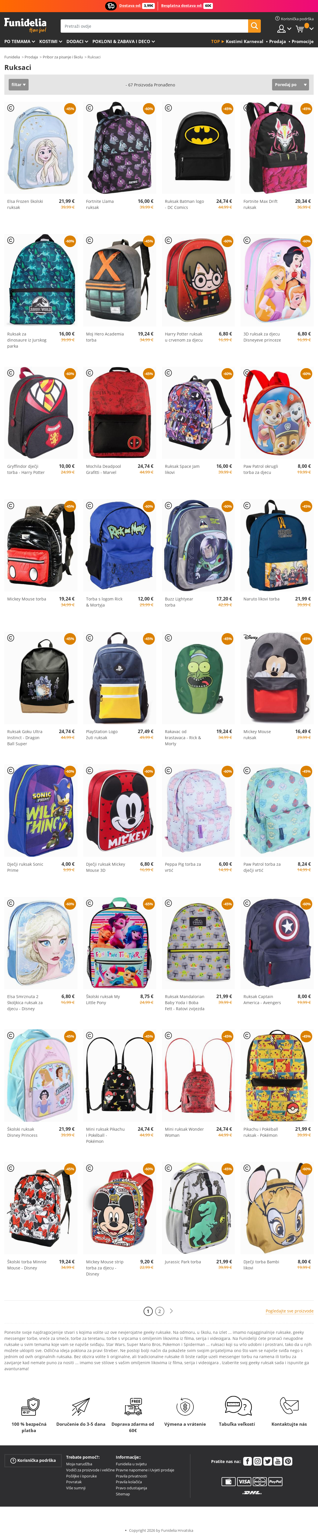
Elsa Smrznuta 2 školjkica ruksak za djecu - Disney (25, 1002)
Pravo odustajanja (131, 1487)
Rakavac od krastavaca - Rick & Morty (183, 737)
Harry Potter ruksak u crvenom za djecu (184, 337)
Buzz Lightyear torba (179, 602)
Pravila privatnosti (131, 1476)
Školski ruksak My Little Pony (103, 999)
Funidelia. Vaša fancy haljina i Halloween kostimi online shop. (25, 25)
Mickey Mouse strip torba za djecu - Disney (105, 1268)
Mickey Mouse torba (26, 599)
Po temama (17, 41)
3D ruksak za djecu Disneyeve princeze (262, 337)
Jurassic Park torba (183, 1261)
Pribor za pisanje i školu (63, 57)
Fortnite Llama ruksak (100, 204)
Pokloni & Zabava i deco (121, 41)
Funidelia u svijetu (131, 1463)
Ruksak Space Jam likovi (182, 469)
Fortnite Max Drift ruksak (260, 204)
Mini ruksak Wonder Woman (184, 1132)
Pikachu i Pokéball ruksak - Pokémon (260, 1132)
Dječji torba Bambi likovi (261, 1265)
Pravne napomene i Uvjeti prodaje (145, 1470)
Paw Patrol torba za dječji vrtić (262, 867)
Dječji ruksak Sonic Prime (25, 867)
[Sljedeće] (171, 1311)
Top (215, 41)
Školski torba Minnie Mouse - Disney (27, 1265)
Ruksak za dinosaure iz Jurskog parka (27, 340)
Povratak (74, 1481)
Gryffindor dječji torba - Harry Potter (26, 469)
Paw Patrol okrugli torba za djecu (260, 469)
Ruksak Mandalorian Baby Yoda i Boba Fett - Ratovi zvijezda (184, 1002)
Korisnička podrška (33, 1461)
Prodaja (31, 57)
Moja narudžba (79, 1463)
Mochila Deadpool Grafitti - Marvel (103, 469)
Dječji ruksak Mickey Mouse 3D (105, 867)
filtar (16, 84)
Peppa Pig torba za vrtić (183, 867)
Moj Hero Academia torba (105, 337)
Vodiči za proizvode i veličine (90, 1470)
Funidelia (12, 57)
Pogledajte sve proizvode (290, 1311)
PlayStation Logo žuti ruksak (102, 734)
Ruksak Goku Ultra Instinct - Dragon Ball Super (24, 737)
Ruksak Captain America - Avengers (262, 999)
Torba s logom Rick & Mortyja (104, 602)
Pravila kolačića (129, 1481)
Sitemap (123, 1494)
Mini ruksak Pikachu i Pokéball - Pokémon (105, 1135)
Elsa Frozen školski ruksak (25, 204)
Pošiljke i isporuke (81, 1476)
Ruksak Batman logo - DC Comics (184, 204)
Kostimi (48, 41)
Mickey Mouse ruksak (257, 734)
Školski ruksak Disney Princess (22, 1132)
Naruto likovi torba (261, 599)
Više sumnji (75, 1487)
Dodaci (74, 41)
